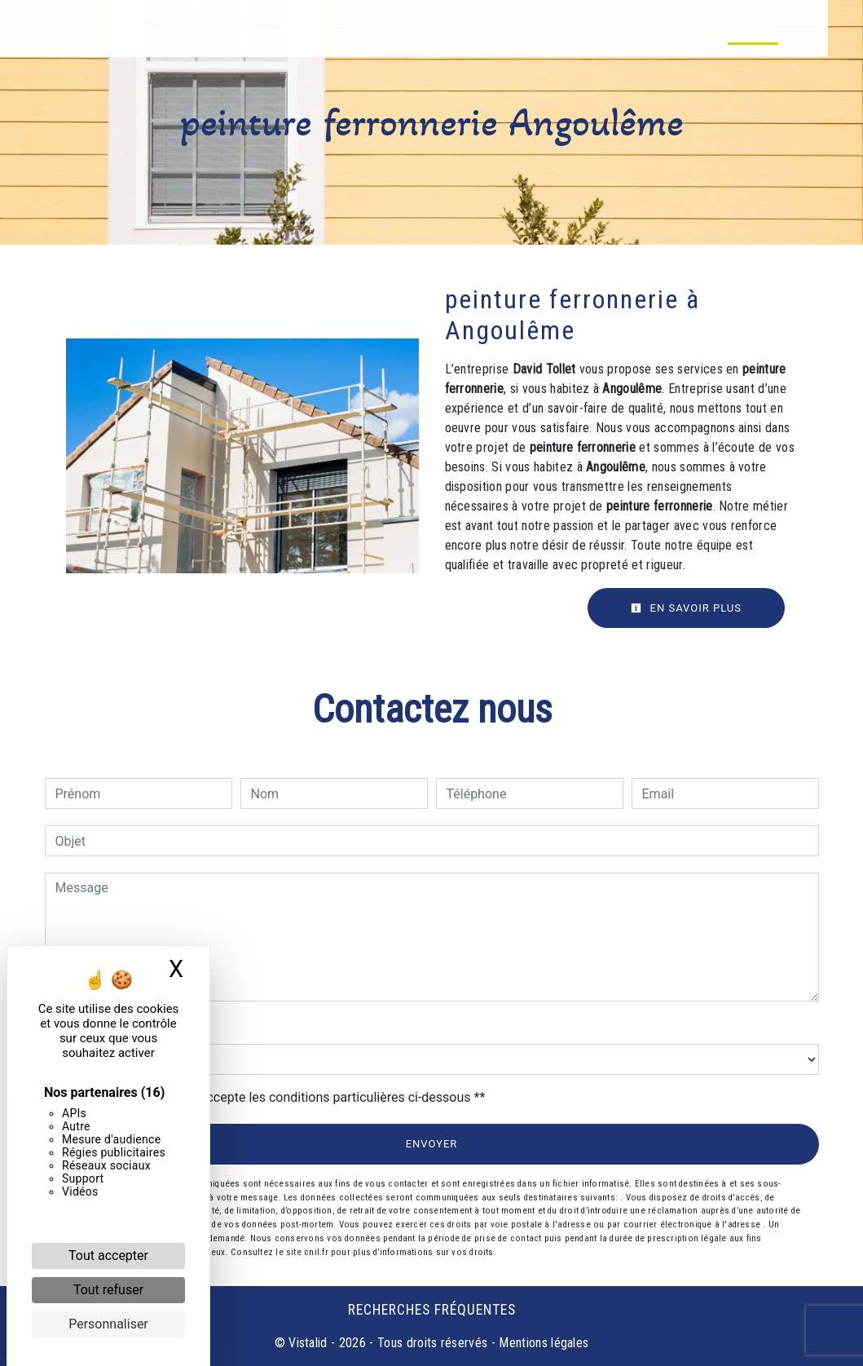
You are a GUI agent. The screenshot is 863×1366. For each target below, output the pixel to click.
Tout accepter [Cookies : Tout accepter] (108, 1255)
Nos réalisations (700, 28)
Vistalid (308, 1343)
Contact (786, 28)
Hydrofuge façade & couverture (562, 28)
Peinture (315, 28)
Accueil (73, 28)
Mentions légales (541, 1343)
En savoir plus (686, 608)
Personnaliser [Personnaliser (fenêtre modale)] (108, 1324)
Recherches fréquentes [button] (432, 1310)
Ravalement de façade (414, 28)
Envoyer (432, 1144)
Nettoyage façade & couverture (192, 28)
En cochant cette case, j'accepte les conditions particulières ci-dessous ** (273, 1097)
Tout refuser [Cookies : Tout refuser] (108, 1289)
